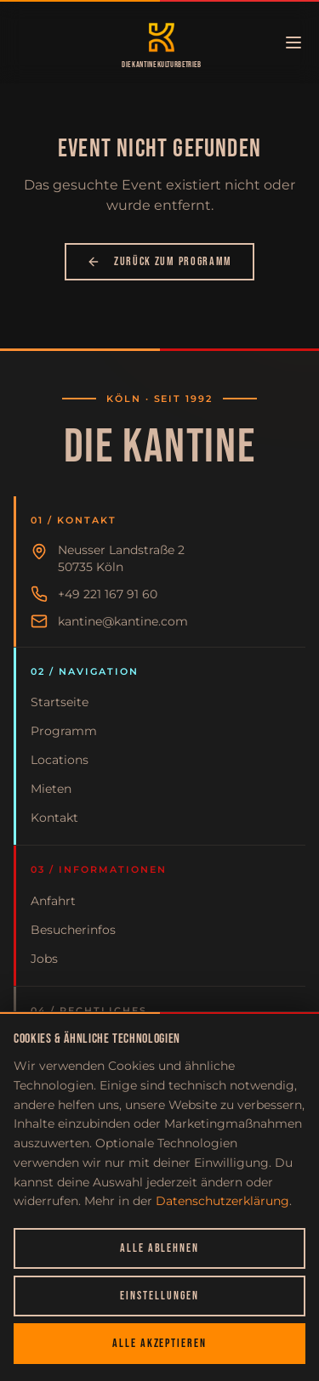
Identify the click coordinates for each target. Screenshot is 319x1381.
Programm (64, 731)
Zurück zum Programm (159, 261)
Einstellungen (159, 1295)
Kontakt (54, 817)
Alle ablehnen (159, 1248)
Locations (59, 759)
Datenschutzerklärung (222, 1200)
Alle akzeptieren (159, 1343)
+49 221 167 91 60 (107, 594)
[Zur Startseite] (161, 37)
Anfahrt (53, 900)
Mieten (51, 788)
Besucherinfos (73, 929)
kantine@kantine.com (123, 621)
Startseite (59, 702)
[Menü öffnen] (293, 42)
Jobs (44, 958)
